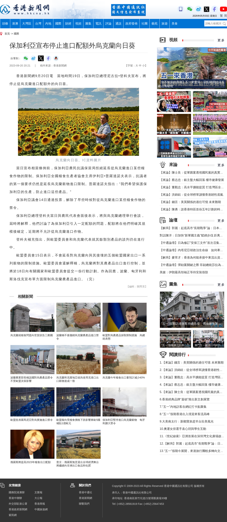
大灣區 (26, 23)
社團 (144, 23)
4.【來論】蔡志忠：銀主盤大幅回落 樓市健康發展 (193, 384)
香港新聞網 (85, 498)
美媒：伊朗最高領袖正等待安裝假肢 (184, 272)
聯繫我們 (84, 503)
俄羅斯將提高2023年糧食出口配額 (30, 462)
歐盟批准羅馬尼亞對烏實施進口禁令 (31, 419)
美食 (175, 23)
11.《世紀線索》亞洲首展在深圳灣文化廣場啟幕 (192, 436)
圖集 (88, 23)
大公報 (38, 498)
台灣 (38, 23)
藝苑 (155, 23)
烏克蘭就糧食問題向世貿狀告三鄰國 (31, 335)
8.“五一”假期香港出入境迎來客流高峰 (185, 414)
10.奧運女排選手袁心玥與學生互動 (183, 428)
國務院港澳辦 (17, 492)
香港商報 (39, 503)
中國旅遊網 (41, 509)
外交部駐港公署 (18, 503)
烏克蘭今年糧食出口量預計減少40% (124, 377)
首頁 (7, 33)
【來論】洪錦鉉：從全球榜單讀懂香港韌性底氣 (191, 194)
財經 (68, 23)
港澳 (15, 23)
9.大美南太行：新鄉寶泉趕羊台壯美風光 (188, 421)
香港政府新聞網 (18, 509)
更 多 (221, 40)
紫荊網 (13, 515)
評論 (108, 23)
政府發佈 (131, 23)
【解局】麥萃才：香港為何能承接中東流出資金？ (193, 257)
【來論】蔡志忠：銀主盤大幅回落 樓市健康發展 (192, 179)
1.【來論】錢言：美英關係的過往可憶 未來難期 (192, 362)
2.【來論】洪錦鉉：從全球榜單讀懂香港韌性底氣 (193, 369)
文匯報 (38, 492)
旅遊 (165, 23)
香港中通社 (85, 492)
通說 (118, 23)
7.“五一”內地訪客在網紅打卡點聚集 (183, 406)
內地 (48, 23)
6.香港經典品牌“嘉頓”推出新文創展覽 (185, 399)
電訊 (98, 23)
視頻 (78, 23)
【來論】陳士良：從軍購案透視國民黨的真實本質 (193, 172)
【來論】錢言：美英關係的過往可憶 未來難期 (190, 202)
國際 (58, 23)
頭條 (5, 23)
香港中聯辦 (15, 498)
